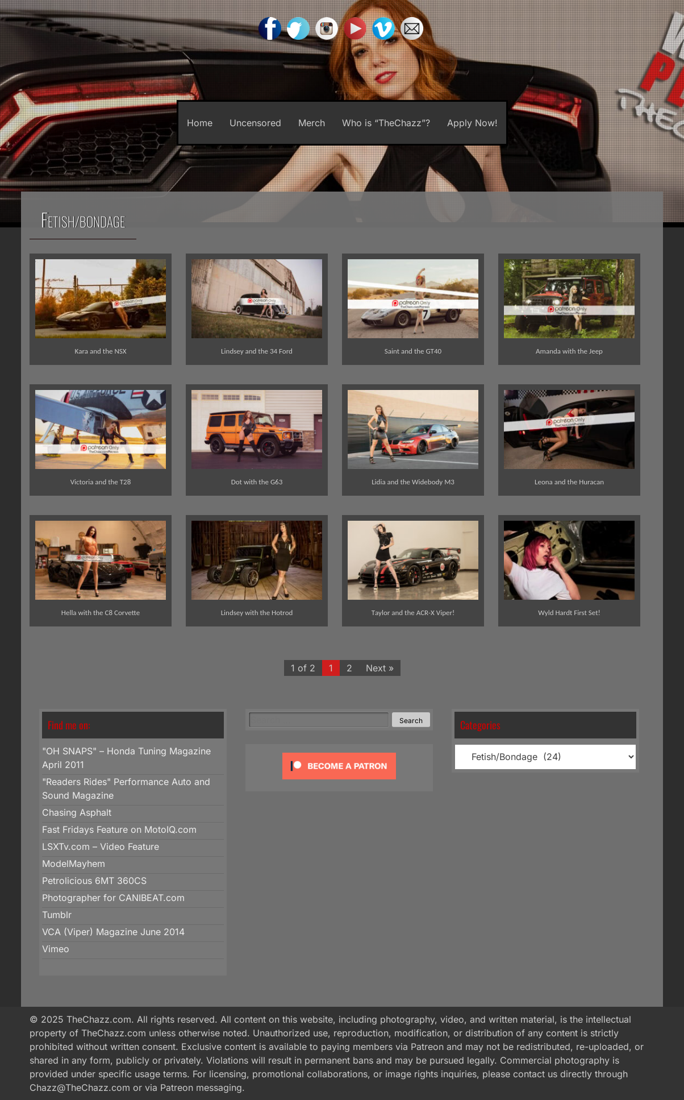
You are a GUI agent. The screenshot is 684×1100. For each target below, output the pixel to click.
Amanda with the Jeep (569, 351)
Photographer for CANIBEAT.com (113, 897)
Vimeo (55, 948)
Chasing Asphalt (76, 812)
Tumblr (57, 914)
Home (199, 122)
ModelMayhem (73, 863)
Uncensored (255, 122)
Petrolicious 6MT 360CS (94, 880)
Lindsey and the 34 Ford (257, 351)
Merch (311, 122)
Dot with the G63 (257, 482)
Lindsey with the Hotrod (257, 612)
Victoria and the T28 (100, 482)
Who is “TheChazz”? (386, 122)
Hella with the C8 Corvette (100, 612)
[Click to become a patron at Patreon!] (339, 781)
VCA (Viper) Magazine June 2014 (113, 931)
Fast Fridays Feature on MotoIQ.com (119, 829)
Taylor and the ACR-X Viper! (413, 612)
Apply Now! (472, 122)
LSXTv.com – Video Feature (100, 846)
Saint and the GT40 (413, 351)
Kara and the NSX (101, 351)
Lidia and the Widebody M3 (413, 482)
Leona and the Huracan (569, 482)
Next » (380, 668)
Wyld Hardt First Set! (569, 612)
